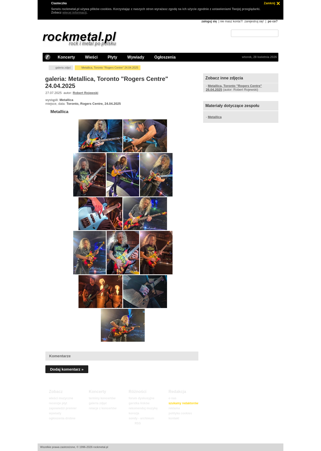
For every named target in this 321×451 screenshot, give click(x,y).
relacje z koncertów (103, 408)
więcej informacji (74, 12)
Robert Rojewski (85, 93)
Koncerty (66, 57)
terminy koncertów (102, 398)
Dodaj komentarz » (67, 369)
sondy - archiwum (141, 418)
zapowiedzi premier (63, 408)
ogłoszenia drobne (62, 418)
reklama (174, 408)
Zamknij (269, 3)
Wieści (91, 57)
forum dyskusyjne (141, 398)
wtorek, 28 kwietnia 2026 (259, 57)
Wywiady (135, 57)
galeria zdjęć (63, 67)
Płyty (112, 57)
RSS (138, 423)
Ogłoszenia (165, 57)
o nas (172, 398)
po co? (273, 21)
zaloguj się (209, 21)
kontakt (174, 418)
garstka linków (139, 403)
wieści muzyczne (61, 398)
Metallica (59, 111)
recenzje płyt (58, 403)
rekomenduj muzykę (143, 408)
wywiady (55, 413)
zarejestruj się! (254, 21)
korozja (134, 413)
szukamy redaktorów (183, 403)
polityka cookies (180, 413)
